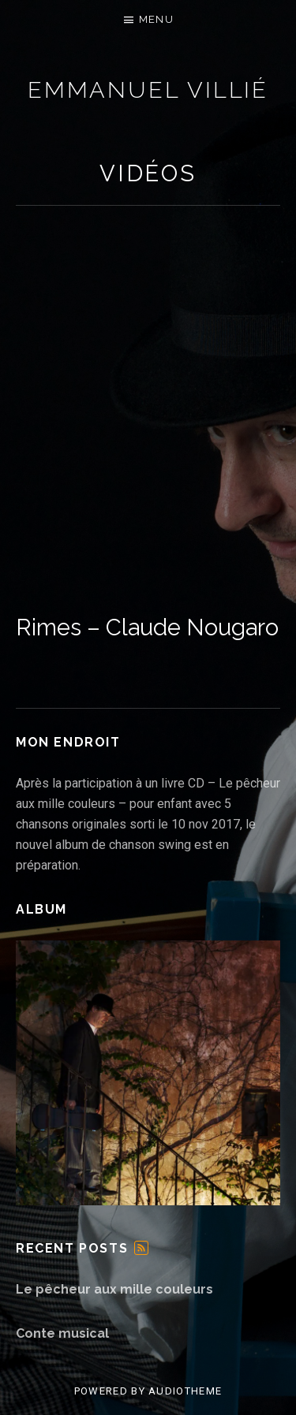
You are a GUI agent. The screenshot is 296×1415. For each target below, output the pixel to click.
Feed (141, 1248)
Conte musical (62, 1333)
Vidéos (148, 173)
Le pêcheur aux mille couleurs (114, 1289)
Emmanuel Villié (148, 89)
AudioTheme (185, 1391)
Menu (156, 19)
